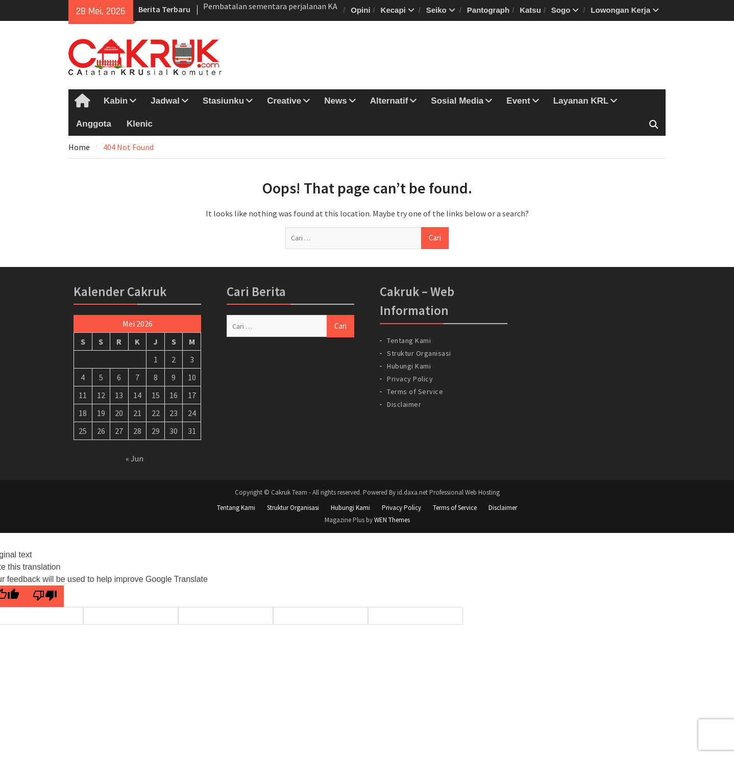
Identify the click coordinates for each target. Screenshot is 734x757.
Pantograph (488, 10)
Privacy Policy (410, 378)
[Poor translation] (45, 596)
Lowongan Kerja (620, 10)
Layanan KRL (581, 101)
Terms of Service (415, 391)
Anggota (93, 124)
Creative (284, 101)
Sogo (561, 10)
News (335, 101)
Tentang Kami (409, 340)
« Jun (134, 458)
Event (518, 101)
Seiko (436, 10)
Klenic (140, 124)
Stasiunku (223, 101)
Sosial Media (457, 101)
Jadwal (165, 101)
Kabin (116, 101)
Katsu (530, 10)
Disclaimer (404, 404)
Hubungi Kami (409, 366)
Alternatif (389, 101)
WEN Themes (392, 520)
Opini (360, 10)
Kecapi (393, 10)
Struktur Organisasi (419, 353)
